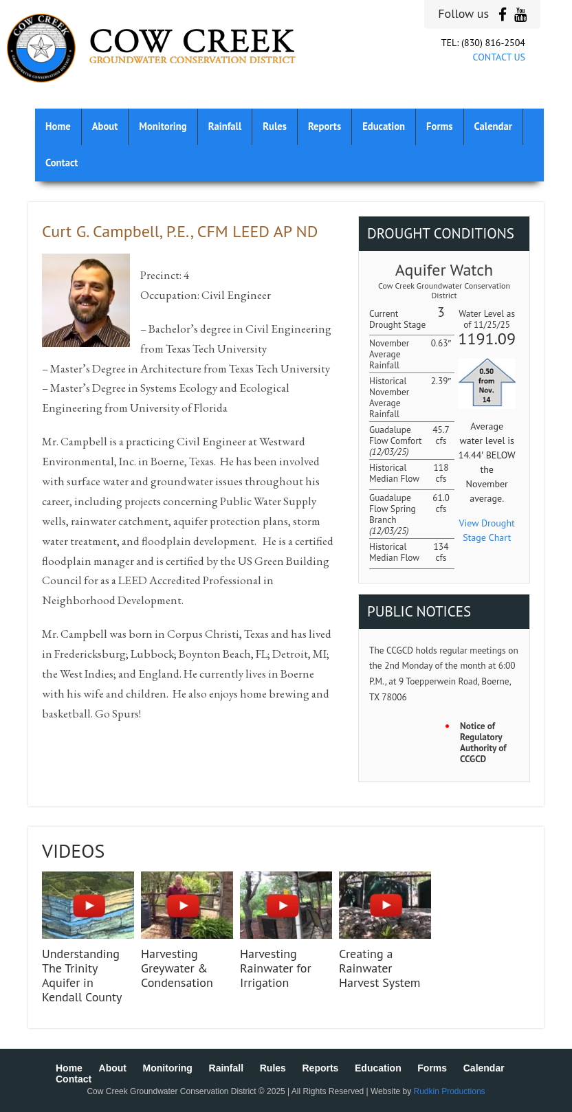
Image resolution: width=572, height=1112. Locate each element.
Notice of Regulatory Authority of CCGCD (483, 742)
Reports (324, 126)
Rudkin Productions (449, 1091)
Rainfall (225, 126)
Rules (275, 126)
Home (58, 126)
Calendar (493, 126)
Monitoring (162, 126)
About (105, 126)
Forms (439, 126)
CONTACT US (499, 57)
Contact (61, 162)
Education (383, 126)
